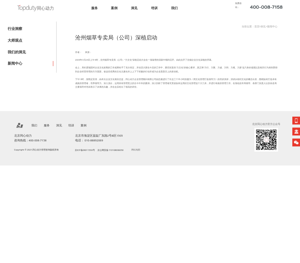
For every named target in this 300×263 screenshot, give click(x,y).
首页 (256, 26)
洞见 (134, 7)
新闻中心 (15, 63)
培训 (154, 7)
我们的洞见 (17, 52)
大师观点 (15, 40)
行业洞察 (15, 28)
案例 (114, 7)
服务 (94, 7)
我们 (174, 7)
